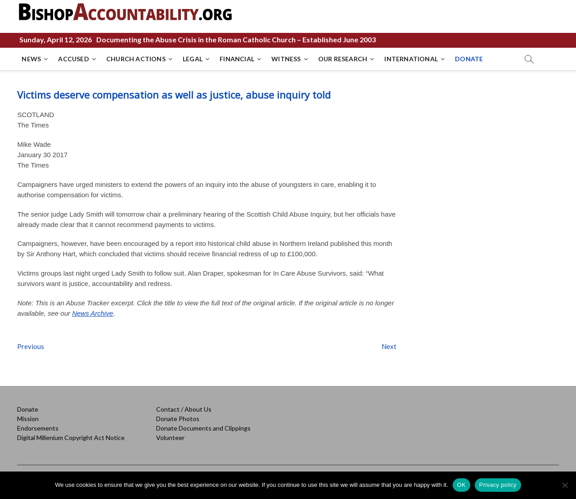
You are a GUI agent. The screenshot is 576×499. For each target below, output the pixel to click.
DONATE (469, 59)
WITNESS (286, 59)
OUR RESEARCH (342, 59)
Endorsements (37, 428)
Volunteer (170, 437)
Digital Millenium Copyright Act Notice (71, 437)
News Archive (92, 313)
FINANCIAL (237, 59)
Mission (28, 418)
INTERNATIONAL (411, 59)
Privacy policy (498, 484)
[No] (564, 485)
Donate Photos (177, 418)
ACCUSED (73, 59)
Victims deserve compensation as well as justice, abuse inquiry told (174, 94)
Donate (27, 409)
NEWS (31, 59)
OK (461, 484)
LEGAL (192, 59)
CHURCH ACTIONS (136, 59)
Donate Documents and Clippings (203, 428)
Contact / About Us (184, 409)
